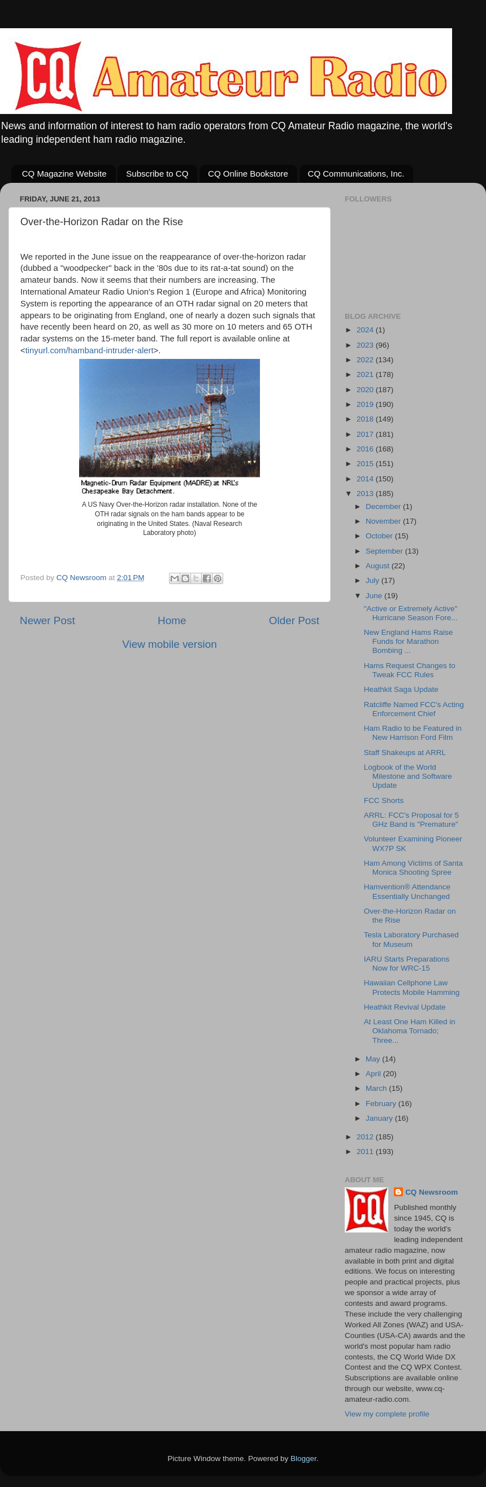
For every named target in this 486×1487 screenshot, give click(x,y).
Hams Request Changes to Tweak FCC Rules (409, 670)
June (375, 595)
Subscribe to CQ (157, 173)
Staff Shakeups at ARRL (405, 752)
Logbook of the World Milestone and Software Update (408, 776)
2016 (366, 449)
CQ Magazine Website (64, 173)
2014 (366, 479)
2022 (366, 360)
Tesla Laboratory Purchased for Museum (411, 939)
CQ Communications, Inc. (356, 173)
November (384, 521)
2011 (366, 1151)
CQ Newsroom (431, 1192)
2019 (366, 404)
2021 (366, 374)
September (385, 551)
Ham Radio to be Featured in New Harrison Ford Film (413, 733)
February (382, 1103)
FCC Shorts (384, 800)
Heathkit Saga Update (401, 689)
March (377, 1088)
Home (172, 620)
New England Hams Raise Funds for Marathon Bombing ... (408, 641)
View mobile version (169, 644)
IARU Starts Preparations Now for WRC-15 (407, 963)
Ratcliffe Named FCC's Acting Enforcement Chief (414, 709)
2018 (366, 419)
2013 (366, 493)
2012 (366, 1137)
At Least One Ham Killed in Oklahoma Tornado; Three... (409, 1030)
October (380, 536)
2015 (366, 463)
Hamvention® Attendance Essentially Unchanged (407, 891)
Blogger (303, 1458)
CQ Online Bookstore (248, 173)
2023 (366, 345)
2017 (366, 434)
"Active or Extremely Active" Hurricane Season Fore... (411, 613)
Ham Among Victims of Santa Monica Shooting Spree (413, 867)
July (373, 580)
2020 (366, 389)
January (380, 1118)
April (374, 1073)
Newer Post (47, 620)
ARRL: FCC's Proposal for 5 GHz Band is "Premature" (411, 819)
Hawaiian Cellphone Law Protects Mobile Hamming (412, 987)
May (374, 1059)
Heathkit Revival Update (405, 1007)
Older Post (294, 620)
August (379, 566)
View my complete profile (387, 1414)
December (384, 506)
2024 (366, 330)
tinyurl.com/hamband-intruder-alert (89, 350)
